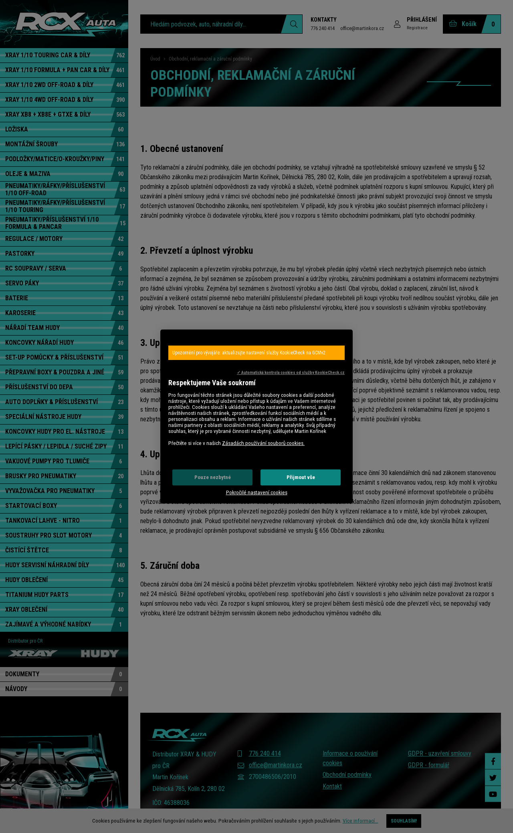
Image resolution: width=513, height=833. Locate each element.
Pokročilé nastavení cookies (256, 492)
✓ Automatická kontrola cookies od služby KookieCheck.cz (291, 372)
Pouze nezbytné (212, 477)
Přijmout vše (301, 477)
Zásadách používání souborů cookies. (263, 443)
